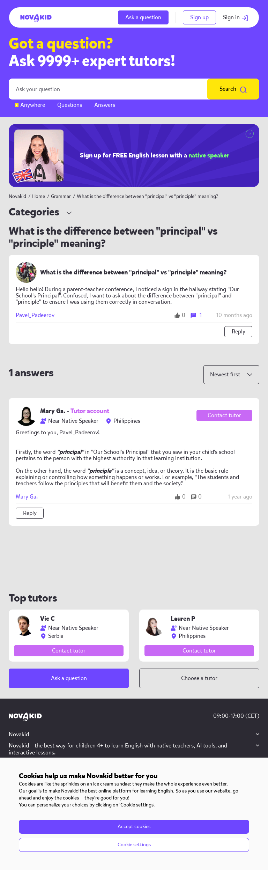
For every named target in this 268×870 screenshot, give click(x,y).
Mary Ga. (27, 497)
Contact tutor (224, 415)
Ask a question (143, 17)
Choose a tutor (199, 678)
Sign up (199, 17)
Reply (238, 331)
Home (38, 196)
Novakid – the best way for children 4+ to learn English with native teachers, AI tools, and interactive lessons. (118, 749)
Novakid (17, 196)
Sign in (235, 17)
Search (233, 89)
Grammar (61, 196)
